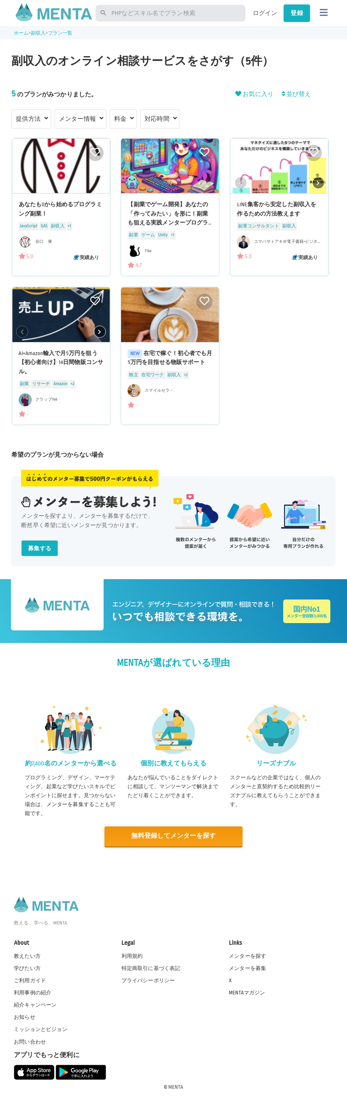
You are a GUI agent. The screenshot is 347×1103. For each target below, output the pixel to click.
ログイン (265, 13)
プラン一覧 (60, 33)
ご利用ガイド (30, 980)
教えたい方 (27, 955)
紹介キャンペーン (35, 1004)
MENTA (175, 1086)
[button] (318, 183)
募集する (39, 548)
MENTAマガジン (247, 992)
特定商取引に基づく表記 (150, 967)
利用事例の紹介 (32, 992)
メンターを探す (247, 955)
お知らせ (24, 1017)
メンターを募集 (247, 967)
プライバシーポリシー (148, 980)
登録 (297, 13)
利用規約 (132, 955)
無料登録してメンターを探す (173, 836)
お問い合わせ (30, 1041)
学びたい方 (27, 967)
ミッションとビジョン (40, 1029)
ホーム (21, 33)
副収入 (38, 33)
